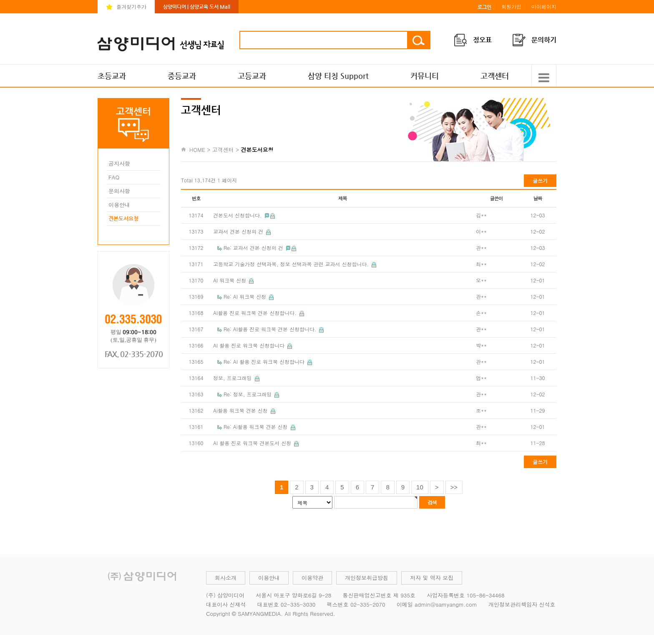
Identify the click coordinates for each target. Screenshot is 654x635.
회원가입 (511, 6)
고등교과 (252, 75)
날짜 (537, 198)
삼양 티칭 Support (338, 75)
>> (454, 487)
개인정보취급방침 (366, 578)
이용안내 (119, 205)
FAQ (113, 177)
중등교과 (182, 75)
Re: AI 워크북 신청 (246, 296)
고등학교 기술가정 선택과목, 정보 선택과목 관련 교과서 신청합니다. (291, 263)
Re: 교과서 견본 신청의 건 (254, 247)
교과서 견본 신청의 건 (239, 231)
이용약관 (312, 578)
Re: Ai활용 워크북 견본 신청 (256, 426)
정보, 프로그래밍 (233, 377)
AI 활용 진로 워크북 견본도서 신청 (253, 442)
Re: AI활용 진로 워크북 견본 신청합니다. (271, 329)
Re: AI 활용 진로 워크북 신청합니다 (265, 361)
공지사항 (119, 163)
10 (419, 487)
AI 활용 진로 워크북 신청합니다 (249, 345)
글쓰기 (540, 180)
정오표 (482, 40)
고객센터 (494, 75)
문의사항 (119, 191)
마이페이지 (543, 6)
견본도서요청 (123, 218)
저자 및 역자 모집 (431, 578)
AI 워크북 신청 (230, 280)
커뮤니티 (424, 75)
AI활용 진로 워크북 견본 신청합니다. (255, 312)
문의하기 (543, 40)
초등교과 (112, 75)
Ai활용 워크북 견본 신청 (241, 410)
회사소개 (225, 578)
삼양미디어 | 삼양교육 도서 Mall (196, 7)
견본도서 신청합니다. (238, 215)
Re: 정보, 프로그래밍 (248, 394)
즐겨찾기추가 (131, 6)
